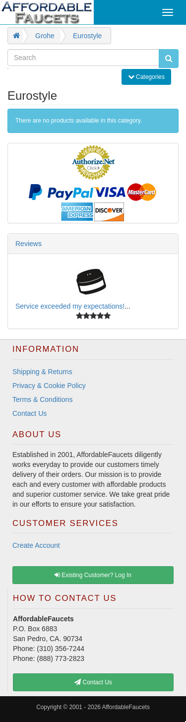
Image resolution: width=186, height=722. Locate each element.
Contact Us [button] (93, 682)
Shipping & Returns (42, 372)
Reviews (28, 244)
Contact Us (29, 413)
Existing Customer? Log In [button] (93, 575)
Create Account (36, 545)
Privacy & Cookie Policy (49, 386)
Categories (149, 76)
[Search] (83, 57)
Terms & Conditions (42, 399)
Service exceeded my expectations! (69, 306)
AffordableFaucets (126, 707)
